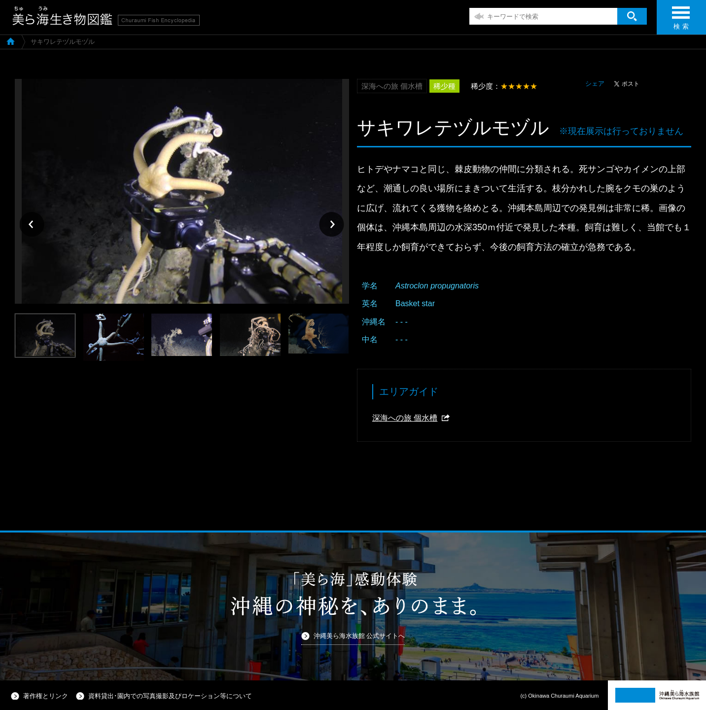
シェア (594, 83)
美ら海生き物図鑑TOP (10, 41)
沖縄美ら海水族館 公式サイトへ (359, 635)
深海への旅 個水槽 (404, 418)
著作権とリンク (45, 696)
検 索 (681, 21)
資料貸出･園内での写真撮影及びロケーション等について (170, 696)
